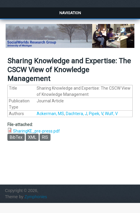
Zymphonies (36, 196)
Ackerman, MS (50, 113)
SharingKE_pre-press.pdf (36, 131)
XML (32, 137)
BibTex (16, 137)
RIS (45, 137)
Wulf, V (111, 113)
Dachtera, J (76, 113)
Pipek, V (96, 113)
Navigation (70, 13)
